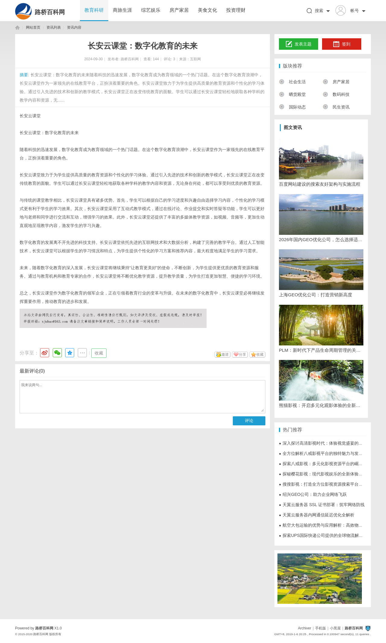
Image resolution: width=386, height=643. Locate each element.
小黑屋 (335, 628)
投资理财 (235, 10)
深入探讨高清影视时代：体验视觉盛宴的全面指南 (327, 443)
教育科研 (94, 10)
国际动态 (292, 107)
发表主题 (299, 44)
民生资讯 (336, 107)
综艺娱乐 (150, 10)
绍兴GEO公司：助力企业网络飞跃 (313, 494)
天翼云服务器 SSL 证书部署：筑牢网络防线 (322, 504)
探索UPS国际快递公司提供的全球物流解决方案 (325, 535)
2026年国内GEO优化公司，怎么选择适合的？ (321, 239)
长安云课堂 (30, 115)
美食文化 (207, 10)
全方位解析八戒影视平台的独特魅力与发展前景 (325, 453)
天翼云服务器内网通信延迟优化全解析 (316, 514)
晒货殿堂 (292, 94)
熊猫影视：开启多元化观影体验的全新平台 (321, 405)
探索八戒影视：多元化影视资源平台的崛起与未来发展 (331, 463)
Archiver (304, 628)
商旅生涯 (122, 10)
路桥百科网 (50, 12)
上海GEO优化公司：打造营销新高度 (315, 294)
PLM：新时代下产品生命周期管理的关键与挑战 (321, 350)
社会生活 (292, 81)
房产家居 (179, 10)
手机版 (320, 628)
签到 (341, 44)
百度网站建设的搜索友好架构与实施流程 (319, 184)
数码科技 (336, 94)
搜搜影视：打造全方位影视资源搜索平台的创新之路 (329, 484)
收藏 (99, 353)
